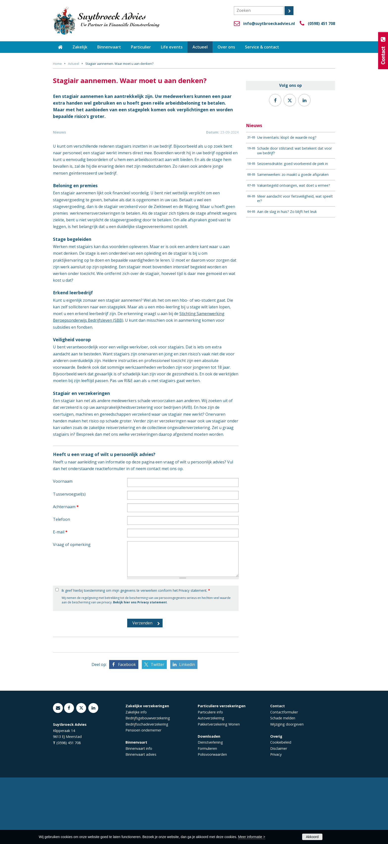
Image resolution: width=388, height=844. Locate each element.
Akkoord (312, 837)
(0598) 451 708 (321, 23)
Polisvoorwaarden (212, 821)
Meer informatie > (251, 837)
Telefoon (61, 586)
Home (57, 63)
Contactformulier (284, 778)
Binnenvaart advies (140, 821)
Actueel (73, 63)
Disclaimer (278, 815)
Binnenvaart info (138, 815)
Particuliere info (210, 778)
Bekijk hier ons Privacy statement (140, 669)
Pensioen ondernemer (143, 796)
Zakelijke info (136, 778)
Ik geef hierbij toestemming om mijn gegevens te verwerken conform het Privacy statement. (136, 657)
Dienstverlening (210, 808)
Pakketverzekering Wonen (219, 790)
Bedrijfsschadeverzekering (146, 790)
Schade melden (282, 784)
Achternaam (66, 573)
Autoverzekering (211, 784)
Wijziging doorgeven (287, 790)
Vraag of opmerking (72, 611)
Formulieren (207, 815)
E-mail (60, 598)
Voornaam (63, 547)
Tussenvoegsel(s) (69, 560)
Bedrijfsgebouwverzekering (147, 784)
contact (154, 535)
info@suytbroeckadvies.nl (269, 23)
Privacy (276, 821)
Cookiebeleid (280, 808)
